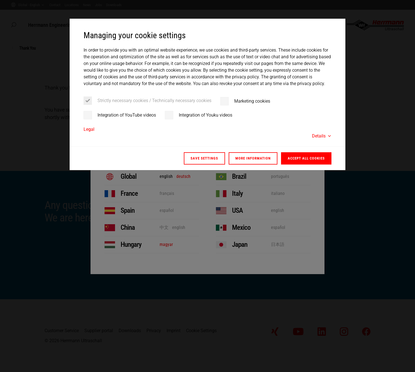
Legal (89, 129)
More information (253, 158)
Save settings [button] (204, 158)
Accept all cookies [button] (306, 158)
